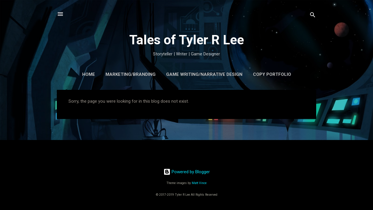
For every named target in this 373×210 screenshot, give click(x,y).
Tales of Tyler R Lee (186, 40)
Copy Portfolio (272, 74)
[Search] (312, 16)
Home (88, 74)
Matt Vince (199, 183)
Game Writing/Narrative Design (204, 74)
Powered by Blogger (186, 171)
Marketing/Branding (130, 74)
